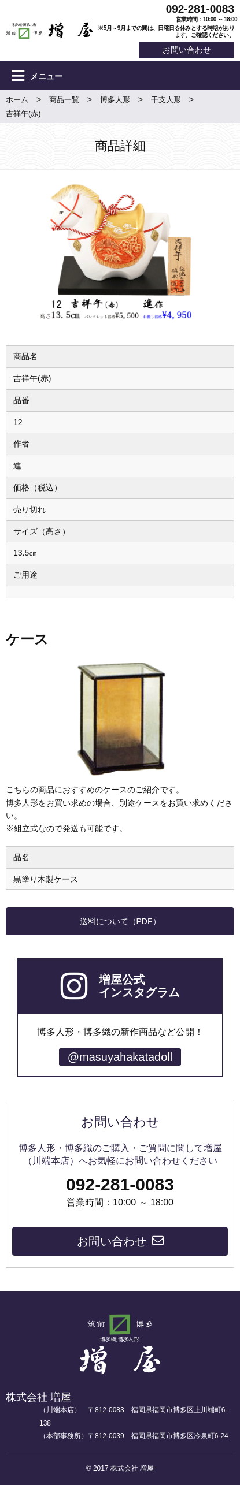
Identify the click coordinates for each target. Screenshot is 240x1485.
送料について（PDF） (120, 921)
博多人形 (115, 99)
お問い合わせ (187, 49)
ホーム (17, 99)
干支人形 (166, 99)
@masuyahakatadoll (120, 1057)
